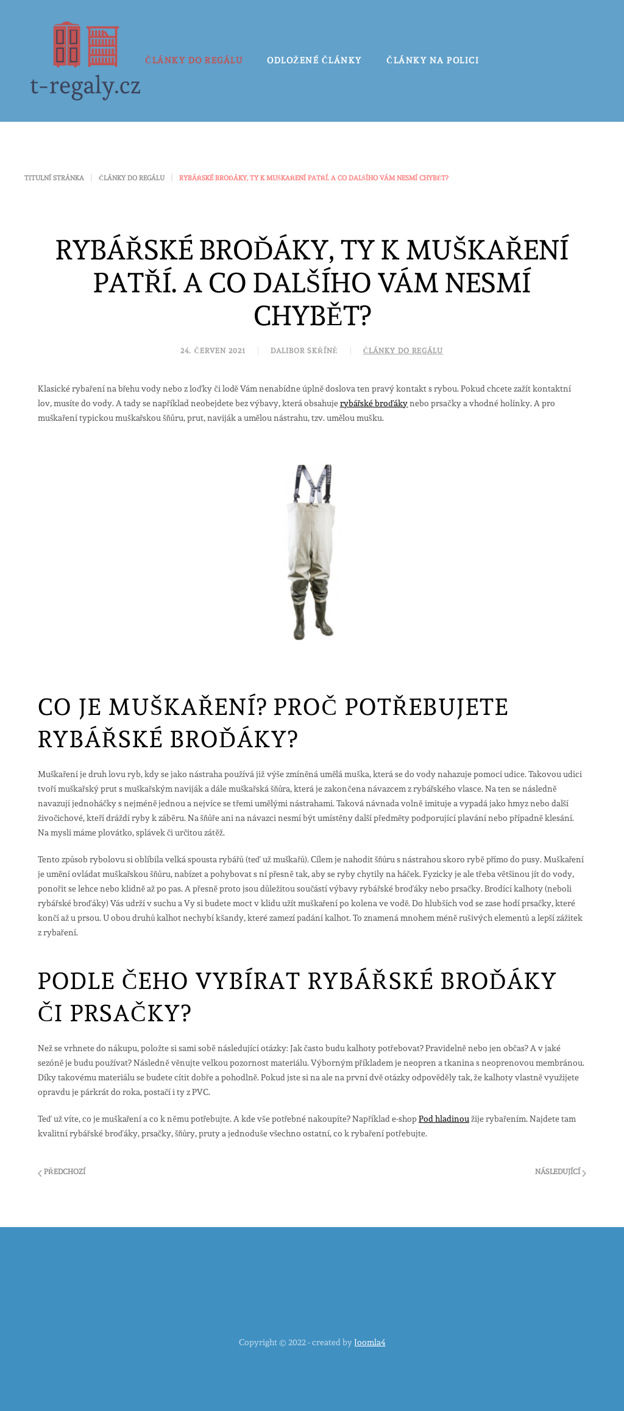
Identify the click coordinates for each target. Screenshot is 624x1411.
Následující (560, 1172)
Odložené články (314, 60)
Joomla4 (370, 1342)
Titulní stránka (54, 178)
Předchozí (61, 1172)
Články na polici (432, 60)
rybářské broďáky (374, 403)
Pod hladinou (444, 1119)
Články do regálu (194, 60)
